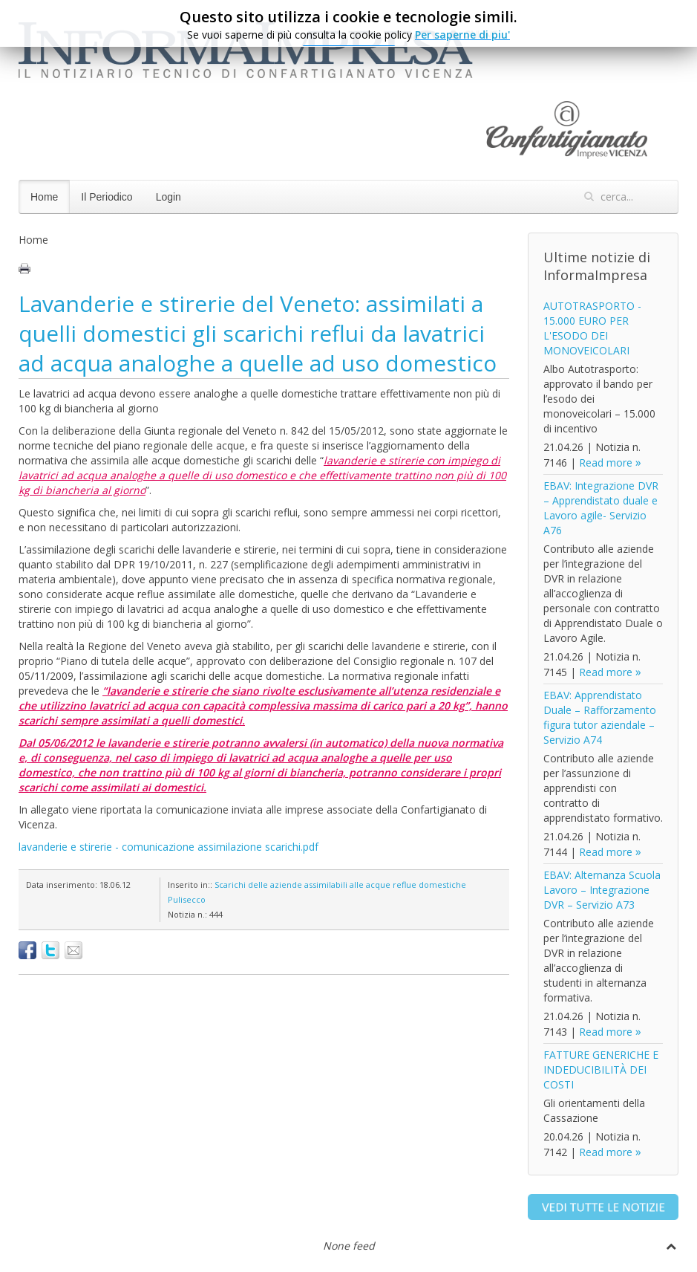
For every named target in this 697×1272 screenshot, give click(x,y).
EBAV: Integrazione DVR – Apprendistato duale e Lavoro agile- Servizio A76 (600, 507)
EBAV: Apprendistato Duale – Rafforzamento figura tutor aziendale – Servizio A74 (599, 717)
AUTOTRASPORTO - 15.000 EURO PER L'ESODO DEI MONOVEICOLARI (592, 328)
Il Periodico (106, 197)
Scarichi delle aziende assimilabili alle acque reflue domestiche (340, 884)
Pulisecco (187, 899)
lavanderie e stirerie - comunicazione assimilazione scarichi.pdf (168, 847)
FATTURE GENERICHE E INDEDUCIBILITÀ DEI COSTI (600, 1069)
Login (168, 197)
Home (44, 197)
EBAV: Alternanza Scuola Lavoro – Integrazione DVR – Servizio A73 (602, 890)
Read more (605, 462)
